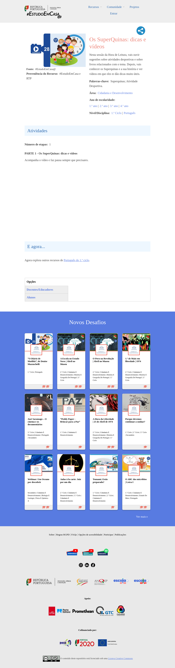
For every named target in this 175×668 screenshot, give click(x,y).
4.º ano (124, 106)
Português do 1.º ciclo (76, 260)
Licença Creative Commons (120, 658)
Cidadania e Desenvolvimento (115, 93)
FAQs (74, 534)
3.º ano (114, 106)
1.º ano (93, 106)
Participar (108, 534)
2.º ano (104, 106)
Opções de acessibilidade (90, 534)
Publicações (120, 534)
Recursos (93, 6)
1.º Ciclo (116, 113)
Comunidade (114, 6)
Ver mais (141, 516)
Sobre (51, 534)
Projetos (134, 6)
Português (129, 113)
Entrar (113, 13)
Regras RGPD (63, 534)
